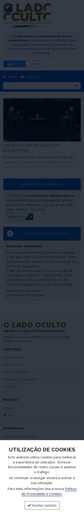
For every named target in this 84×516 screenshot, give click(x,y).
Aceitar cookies (42, 505)
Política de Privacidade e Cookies (49, 491)
